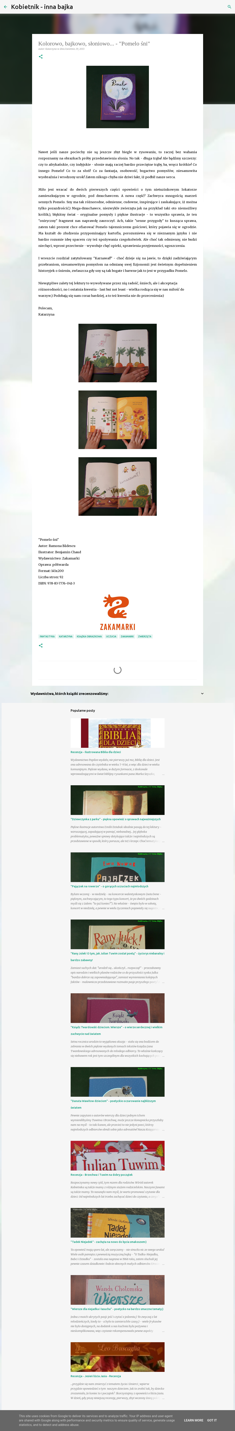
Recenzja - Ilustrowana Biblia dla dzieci (96, 752)
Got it (212, 1420)
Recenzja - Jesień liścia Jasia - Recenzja (96, 1376)
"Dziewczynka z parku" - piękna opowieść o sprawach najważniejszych (116, 819)
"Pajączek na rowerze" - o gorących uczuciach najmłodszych (109, 886)
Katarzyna (65, 636)
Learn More (193, 1420)
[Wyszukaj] (78, 7)
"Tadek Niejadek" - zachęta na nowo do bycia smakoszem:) (109, 1241)
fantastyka (47, 636)
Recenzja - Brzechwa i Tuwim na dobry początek (102, 1174)
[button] (40, 57)
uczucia (111, 636)
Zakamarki (127, 636)
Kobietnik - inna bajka (42, 6)
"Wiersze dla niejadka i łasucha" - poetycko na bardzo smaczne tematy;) (117, 1309)
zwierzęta (144, 636)
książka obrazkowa (89, 636)
